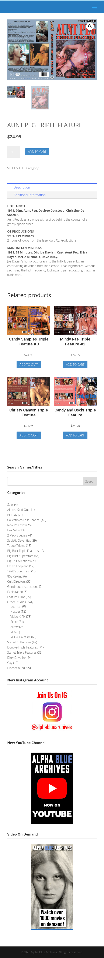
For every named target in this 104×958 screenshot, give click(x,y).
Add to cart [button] (29, 365)
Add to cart (37, 152)
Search (89, 481)
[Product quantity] (13, 152)
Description (22, 187)
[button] (90, 26)
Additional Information (30, 195)
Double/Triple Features (56, 168)
